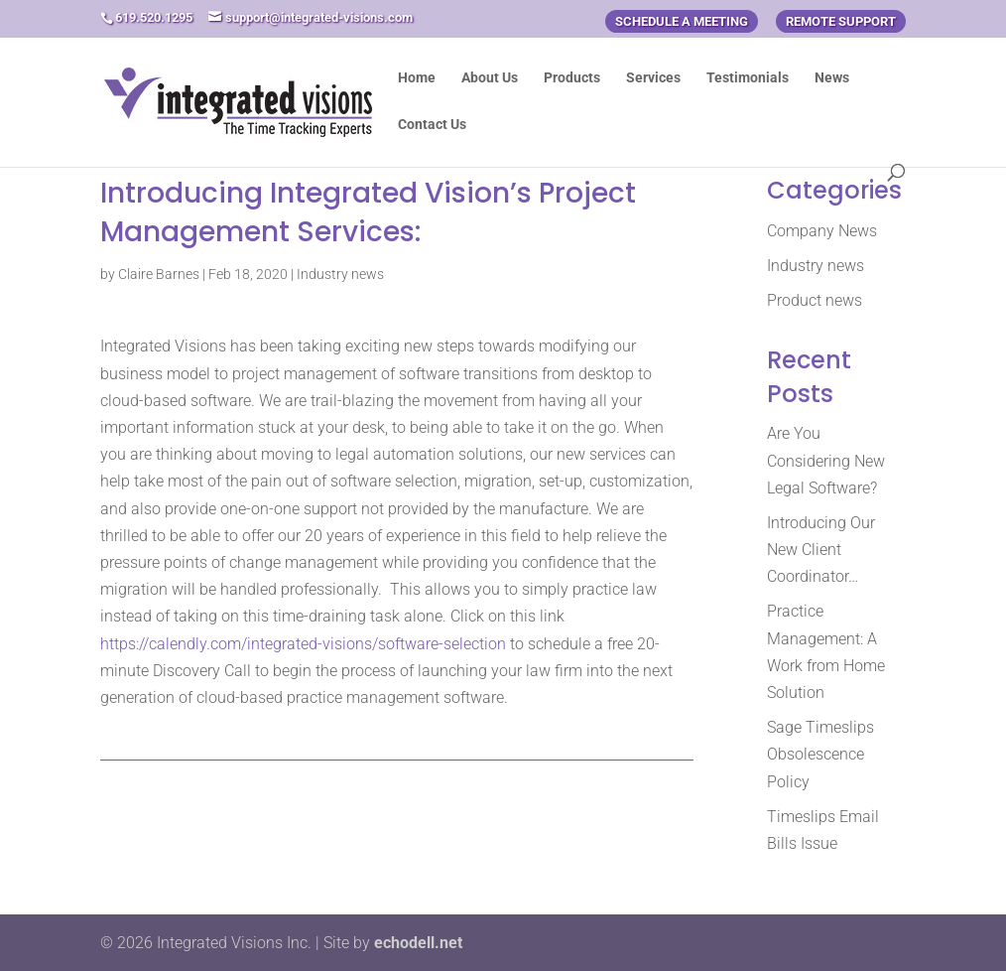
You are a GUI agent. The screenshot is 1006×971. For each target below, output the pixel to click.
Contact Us (432, 124)
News (832, 77)
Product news (814, 300)
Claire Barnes (158, 274)
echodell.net (418, 942)
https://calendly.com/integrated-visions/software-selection (303, 643)
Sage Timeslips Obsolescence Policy (820, 754)
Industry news (340, 274)
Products (572, 77)
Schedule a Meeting (681, 21)
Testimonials (747, 77)
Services (653, 77)
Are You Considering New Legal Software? (826, 460)
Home (417, 77)
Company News (822, 230)
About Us (489, 77)
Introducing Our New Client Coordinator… (821, 549)
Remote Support (841, 21)
